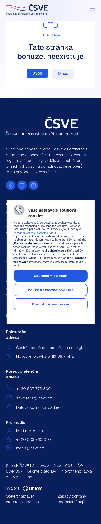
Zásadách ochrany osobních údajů (34, 232)
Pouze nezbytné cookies (51, 290)
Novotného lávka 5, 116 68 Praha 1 (46, 356)
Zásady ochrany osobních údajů (72, 499)
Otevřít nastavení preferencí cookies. (23, 499)
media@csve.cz (30, 448)
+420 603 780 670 (33, 439)
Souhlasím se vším (50, 276)
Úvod (37, 73)
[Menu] (92, 10)
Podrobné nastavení (50, 304)
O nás (63, 73)
